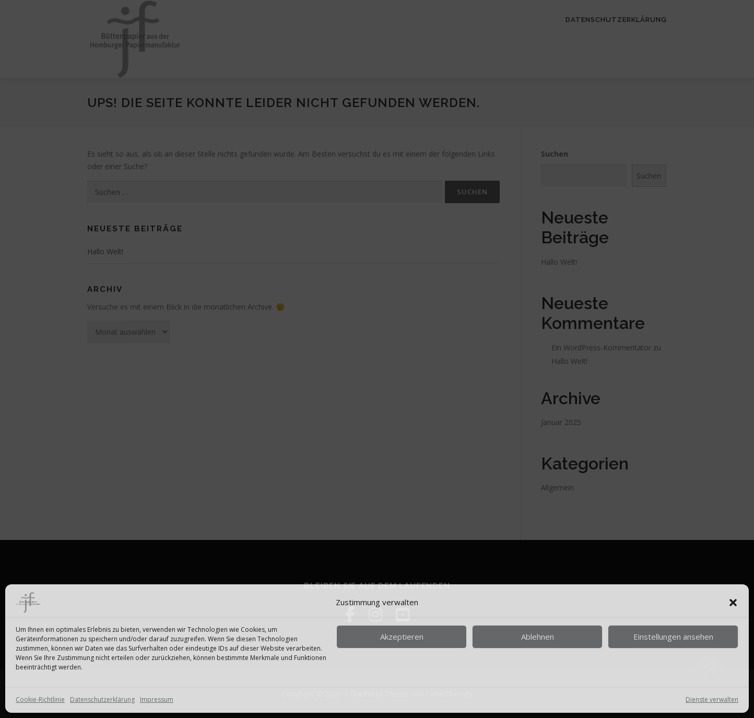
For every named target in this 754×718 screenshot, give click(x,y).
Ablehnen (537, 636)
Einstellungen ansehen (673, 636)
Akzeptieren (401, 636)
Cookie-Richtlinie (40, 699)
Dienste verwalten (712, 699)
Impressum (156, 699)
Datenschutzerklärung (102, 699)
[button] (733, 602)
